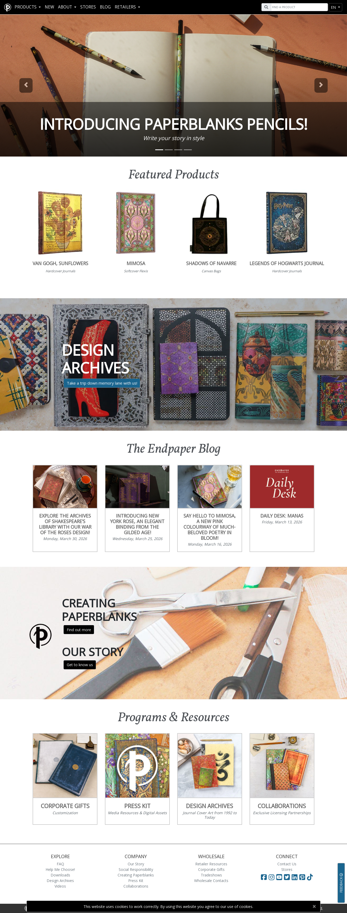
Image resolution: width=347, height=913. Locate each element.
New (49, 7)
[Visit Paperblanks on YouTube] (280, 876)
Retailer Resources (211, 863)
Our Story (136, 863)
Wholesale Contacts (211, 880)
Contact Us (286, 863)
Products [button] (26, 7)
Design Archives (60, 880)
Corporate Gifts (211, 869)
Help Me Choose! (60, 869)
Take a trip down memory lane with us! (102, 383)
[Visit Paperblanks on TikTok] (310, 876)
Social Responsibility (136, 869)
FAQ (60, 863)
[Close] (314, 906)
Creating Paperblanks (136, 875)
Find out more (79, 629)
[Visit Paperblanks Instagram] (271, 876)
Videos (60, 886)
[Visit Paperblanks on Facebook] (264, 876)
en (334, 7)
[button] (26, 85)
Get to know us (80, 664)
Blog (105, 7)
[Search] (299, 7)
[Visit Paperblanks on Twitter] (288, 876)
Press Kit (135, 880)
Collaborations (135, 886)
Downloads (60, 875)
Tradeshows (211, 875)
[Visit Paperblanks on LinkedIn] (295, 876)
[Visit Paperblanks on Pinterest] (303, 876)
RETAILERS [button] (126, 7)
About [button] (65, 7)
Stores (88, 7)
